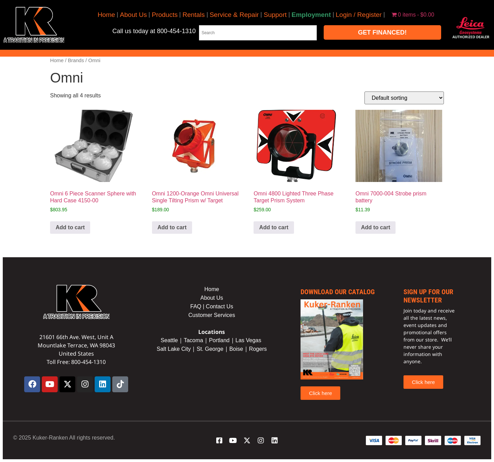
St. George (210, 349)
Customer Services (211, 315)
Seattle (169, 340)
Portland (219, 340)
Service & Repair (234, 14)
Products (165, 14)
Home (106, 14)
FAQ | (198, 306)
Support (275, 14)
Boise (236, 349)
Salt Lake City (174, 349)
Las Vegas (249, 340)
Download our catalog (338, 292)
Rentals (193, 14)
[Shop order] (404, 98)
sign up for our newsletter (428, 296)
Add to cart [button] (70, 227)
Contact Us (219, 306)
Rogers (258, 349)
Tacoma (193, 340)
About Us (133, 14)
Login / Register (359, 14)
